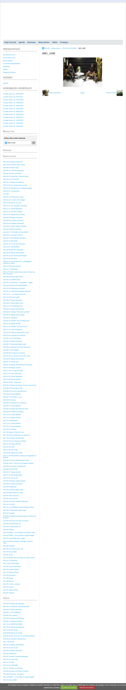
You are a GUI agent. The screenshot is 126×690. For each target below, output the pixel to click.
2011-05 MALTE (8, 581)
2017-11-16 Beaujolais (10, 420)
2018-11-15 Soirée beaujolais (12, 376)
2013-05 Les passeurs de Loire (13, 549)
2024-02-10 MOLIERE (10, 241)
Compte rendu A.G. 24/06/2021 (13, 103)
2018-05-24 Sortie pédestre (12, 394)
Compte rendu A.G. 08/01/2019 (13, 111)
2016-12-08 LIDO (8, 447)
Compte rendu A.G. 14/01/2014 (13, 126)
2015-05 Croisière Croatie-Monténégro (15, 501)
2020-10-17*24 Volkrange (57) (13, 306)
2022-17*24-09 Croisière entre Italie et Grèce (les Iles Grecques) (19, 273)
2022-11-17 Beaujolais (10, 269)
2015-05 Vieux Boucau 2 (11, 495)
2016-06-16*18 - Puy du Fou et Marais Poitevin (18, 463)
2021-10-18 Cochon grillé (11, 297)
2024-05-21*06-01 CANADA (12, 229)
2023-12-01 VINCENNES (11, 247)
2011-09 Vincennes (9, 575)
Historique (31, 42)
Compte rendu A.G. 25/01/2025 (13, 94)
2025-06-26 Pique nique (11, 167)
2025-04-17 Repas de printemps (13, 182)
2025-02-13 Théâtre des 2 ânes (13, 197)
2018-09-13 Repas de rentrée (12, 621)
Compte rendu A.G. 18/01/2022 (13, 106)
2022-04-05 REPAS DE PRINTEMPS (15, 285)
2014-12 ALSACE (9, 504)
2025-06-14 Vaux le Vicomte (12, 173)
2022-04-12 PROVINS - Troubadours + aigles (18, 282)
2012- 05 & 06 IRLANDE (11, 563)
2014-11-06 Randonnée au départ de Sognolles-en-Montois (20, 456)
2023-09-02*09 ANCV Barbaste (13, 250)
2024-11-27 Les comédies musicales (15, 206)
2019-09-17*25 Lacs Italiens (12, 338)
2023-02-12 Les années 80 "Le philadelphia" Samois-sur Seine (17, 262)
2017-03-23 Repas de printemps (13, 438)
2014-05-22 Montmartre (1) (12, 524)
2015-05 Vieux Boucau (10, 498)
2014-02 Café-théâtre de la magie (14, 538)
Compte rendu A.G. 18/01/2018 (13, 114)
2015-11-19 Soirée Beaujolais (12, 475)
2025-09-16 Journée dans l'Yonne (14, 165)
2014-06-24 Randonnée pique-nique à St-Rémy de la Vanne (19, 517)
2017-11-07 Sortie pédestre (12, 423)
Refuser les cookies (86, 687)
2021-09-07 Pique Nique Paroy (13, 303)
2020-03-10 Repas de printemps (13, 309)
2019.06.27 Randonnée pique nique (14, 344)
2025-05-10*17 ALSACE (11, 179)
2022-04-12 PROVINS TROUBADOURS (16, 606)
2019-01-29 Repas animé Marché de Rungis (17, 365)
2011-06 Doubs (8, 578)
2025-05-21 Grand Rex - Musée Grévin (15, 176)
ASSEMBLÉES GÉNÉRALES (17, 88)
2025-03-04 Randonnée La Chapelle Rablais (17, 188)
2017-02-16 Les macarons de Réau (14, 441)
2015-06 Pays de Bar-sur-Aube (13, 493)
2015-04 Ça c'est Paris (10, 659)
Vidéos (55, 42)
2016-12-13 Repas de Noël (12, 444)
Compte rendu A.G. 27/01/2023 (13, 100)
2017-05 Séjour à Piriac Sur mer (13, 432)
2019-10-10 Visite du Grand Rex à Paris (16, 332)
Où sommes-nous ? (9, 58)
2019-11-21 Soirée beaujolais (12, 329)
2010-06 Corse (8, 555)
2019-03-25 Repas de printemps (13, 359)
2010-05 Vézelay (8, 593)
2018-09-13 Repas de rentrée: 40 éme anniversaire (19, 385)
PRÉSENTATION (11, 49)
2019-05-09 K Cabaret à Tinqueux (14, 353)
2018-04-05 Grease (9, 400)
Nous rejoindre (8, 61)
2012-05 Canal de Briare (11, 569)
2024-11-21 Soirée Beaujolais (12, 209)
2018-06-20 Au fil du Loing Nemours (14, 391)
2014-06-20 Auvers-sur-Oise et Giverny (16, 521)
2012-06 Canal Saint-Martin (12, 566)
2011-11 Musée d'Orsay (11, 572)
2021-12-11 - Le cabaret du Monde (14, 294)
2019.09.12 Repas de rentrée (12, 341)
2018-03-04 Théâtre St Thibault (13, 412)
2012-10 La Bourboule (10, 560)
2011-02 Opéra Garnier (10, 590)
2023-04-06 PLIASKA (10, 258)
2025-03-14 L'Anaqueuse (11, 191)
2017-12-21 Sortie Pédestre (12, 414)
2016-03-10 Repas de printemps (13, 645)
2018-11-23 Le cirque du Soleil (13, 370)
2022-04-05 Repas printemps (12, 609)
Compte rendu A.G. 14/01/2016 (13, 120)
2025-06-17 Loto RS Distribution (13, 170)
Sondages (64, 42)
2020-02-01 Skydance (10, 318)
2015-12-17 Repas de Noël (12, 472)
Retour (82, 93)
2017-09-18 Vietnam (9, 429)
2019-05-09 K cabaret (10, 615)
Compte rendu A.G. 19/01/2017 (13, 117)
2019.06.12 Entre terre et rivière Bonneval (16, 347)
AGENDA (7, 77)
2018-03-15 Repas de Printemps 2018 (15, 409)
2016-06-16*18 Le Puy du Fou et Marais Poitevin (19, 636)
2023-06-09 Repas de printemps (13, 253)
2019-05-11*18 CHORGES (11, 612)
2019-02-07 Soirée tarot (11, 362)
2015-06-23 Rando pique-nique (13, 490)
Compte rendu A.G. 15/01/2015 (13, 123)
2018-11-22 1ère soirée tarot (12, 373)
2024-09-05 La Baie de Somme (13, 220)
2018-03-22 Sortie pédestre (12, 406)
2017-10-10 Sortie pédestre (12, 426)
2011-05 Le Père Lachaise (11, 584)
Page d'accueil (10, 42)
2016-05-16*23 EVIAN (10, 469)
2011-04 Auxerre (8, 587)
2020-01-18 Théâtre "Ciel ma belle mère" (16, 321)
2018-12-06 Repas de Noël (12, 368)
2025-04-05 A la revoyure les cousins (15, 185)
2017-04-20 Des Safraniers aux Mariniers (16, 435)
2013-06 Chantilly (8, 546)
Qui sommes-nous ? (9, 55)
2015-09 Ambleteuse (9, 487)
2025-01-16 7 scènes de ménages (14, 200)
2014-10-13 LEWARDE (10, 665)
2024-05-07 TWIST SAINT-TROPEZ (14, 226)
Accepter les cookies (69, 687)
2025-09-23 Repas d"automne (13, 162)
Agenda (22, 42)
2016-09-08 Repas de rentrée (12, 453)
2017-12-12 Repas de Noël (12, 417)
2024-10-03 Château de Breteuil (13, 223)
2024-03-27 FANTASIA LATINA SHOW (15, 232)
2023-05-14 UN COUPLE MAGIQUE (15, 256)
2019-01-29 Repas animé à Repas (14, 481)
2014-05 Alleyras (8, 529)
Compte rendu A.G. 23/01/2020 (13, 108)
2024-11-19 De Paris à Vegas (12, 212)
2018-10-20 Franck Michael (12, 379)
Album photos (43, 42)
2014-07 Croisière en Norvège (13, 668)
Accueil (47, 48)
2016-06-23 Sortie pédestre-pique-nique (16, 460)
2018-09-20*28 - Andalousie (12, 382)
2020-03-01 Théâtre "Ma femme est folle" (16, 312)
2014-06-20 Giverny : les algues (13, 674)
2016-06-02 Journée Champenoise (14, 466)
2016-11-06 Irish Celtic (10, 450)
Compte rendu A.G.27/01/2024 (13, 97)
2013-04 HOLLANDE (10, 552)
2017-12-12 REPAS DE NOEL (13, 624)
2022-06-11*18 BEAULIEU (11, 279)
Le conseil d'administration (11, 63)
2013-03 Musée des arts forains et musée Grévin (19, 558)
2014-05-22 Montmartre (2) (12, 526)
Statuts (5, 69)
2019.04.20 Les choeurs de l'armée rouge (16, 356)
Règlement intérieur (9, 72)
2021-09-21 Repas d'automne (12, 300)
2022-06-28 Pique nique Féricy (13, 277)
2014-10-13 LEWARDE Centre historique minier (18, 507)
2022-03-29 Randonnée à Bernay (14, 288)
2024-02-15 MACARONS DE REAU (14, 238)
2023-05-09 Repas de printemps (13, 604)
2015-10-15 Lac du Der (10, 478)
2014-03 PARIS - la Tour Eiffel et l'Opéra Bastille (18, 535)
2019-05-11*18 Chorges (11, 350)
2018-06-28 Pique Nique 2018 (13, 388)
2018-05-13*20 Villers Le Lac (12, 397)
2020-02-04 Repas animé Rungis (13, 315)
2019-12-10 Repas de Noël (12, 324)
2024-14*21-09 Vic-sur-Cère (12, 203)
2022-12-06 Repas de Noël (12, 266)
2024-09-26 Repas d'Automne (13, 217)
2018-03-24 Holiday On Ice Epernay (14, 403)
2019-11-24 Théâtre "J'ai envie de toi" (15, 326)
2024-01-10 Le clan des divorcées (14, 244)
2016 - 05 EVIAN (8, 642)
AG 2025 (6, 194)
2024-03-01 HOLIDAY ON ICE (13, 235)
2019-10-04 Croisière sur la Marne (14, 335)
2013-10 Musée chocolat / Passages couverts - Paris (18, 542)
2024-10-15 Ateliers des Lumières (14, 214)
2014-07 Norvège (8, 513)
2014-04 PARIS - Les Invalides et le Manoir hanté (19, 532)
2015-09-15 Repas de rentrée (12, 484)
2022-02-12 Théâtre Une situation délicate (16, 291)
